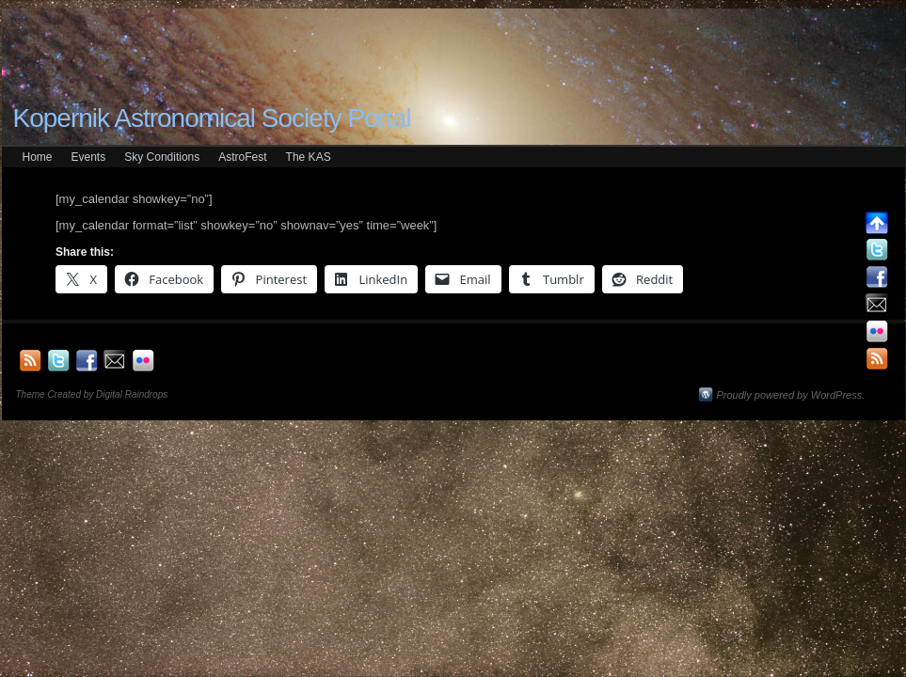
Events (89, 157)
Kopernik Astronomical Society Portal (212, 118)
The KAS (308, 157)
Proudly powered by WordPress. (791, 395)
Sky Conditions (161, 157)
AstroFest (242, 157)
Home (38, 157)
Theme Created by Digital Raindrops (92, 394)
